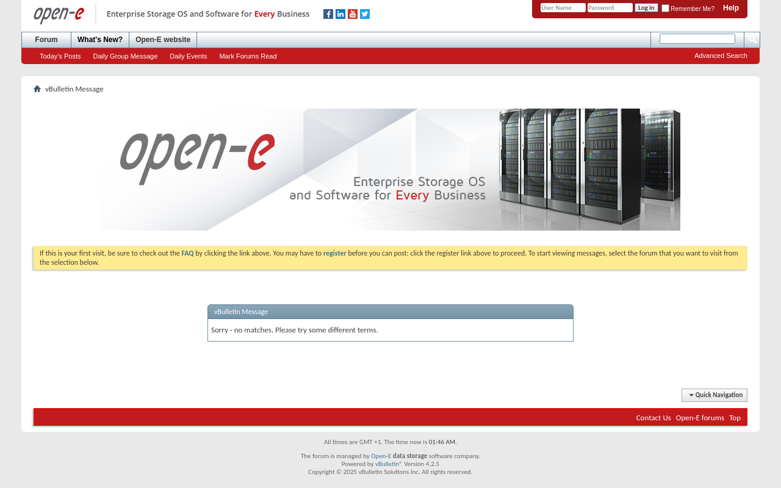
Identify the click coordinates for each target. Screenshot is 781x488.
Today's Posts (60, 56)
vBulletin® (389, 464)
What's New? (100, 39)
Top (735, 417)
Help (731, 8)
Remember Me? (687, 8)
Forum (46, 39)
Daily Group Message (125, 56)
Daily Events (188, 56)
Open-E (381, 456)
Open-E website (162, 39)
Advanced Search (720, 55)
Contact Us (653, 417)
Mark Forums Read (247, 56)
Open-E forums (700, 417)
